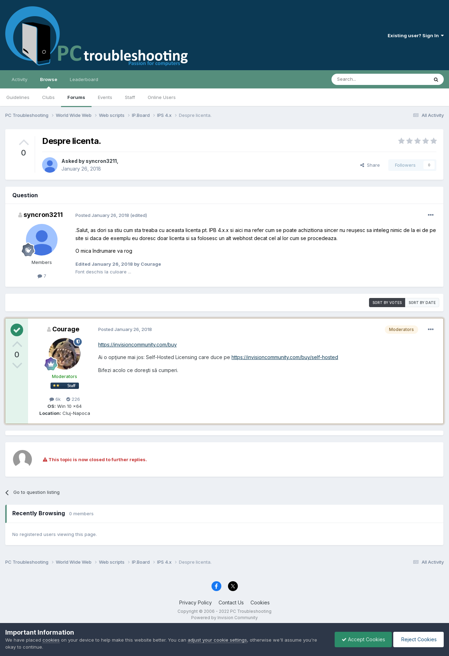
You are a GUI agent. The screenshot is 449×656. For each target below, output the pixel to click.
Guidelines (17, 97)
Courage (65, 329)
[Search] (362, 79)
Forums (76, 97)
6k (55, 399)
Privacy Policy (195, 602)
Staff (130, 97)
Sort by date (422, 302)
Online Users (162, 97)
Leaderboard (84, 79)
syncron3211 (101, 161)
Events (105, 97)
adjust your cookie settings (217, 640)
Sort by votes (387, 302)
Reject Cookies (418, 639)
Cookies (260, 602)
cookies (51, 640)
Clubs (48, 97)
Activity (19, 79)
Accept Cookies (361, 639)
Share (370, 165)
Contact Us (231, 602)
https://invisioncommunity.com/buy (137, 344)
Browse (48, 82)
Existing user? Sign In (416, 35)
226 (73, 399)
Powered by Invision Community (224, 617)
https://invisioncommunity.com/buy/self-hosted (285, 357)
